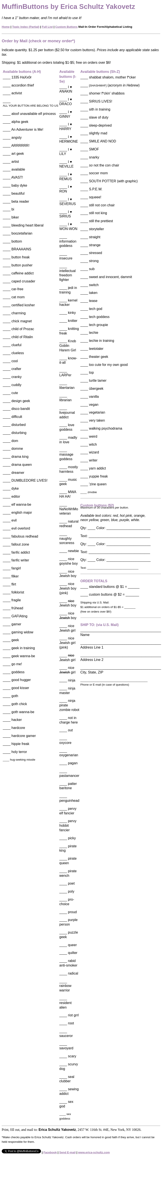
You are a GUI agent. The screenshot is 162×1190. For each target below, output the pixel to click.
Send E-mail (67, 1152)
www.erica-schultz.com (94, 1152)
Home (6, 26)
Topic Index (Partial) (25, 26)
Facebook (50, 1152)
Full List (47, 26)
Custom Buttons (66, 26)
